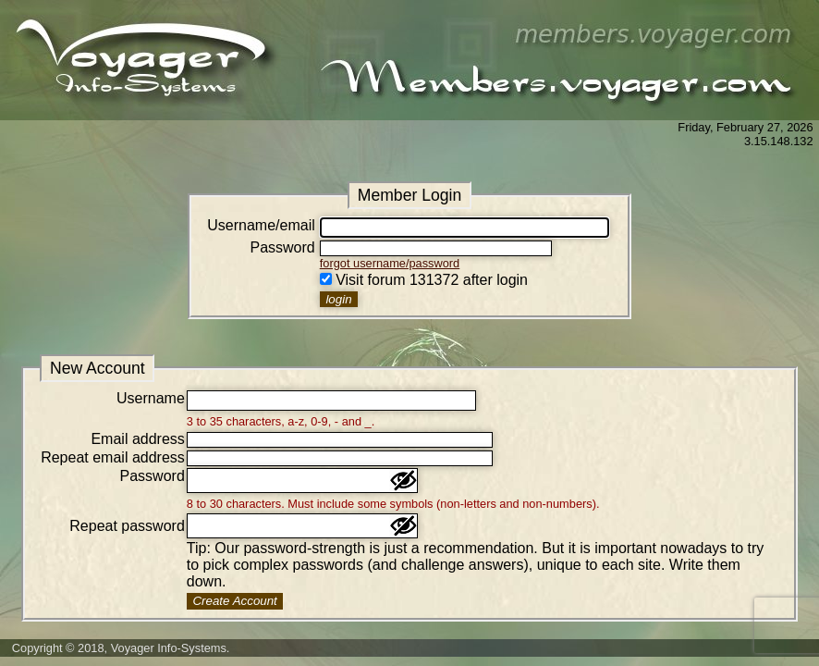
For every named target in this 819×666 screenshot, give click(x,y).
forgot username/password (390, 263)
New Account (97, 368)
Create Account (234, 601)
